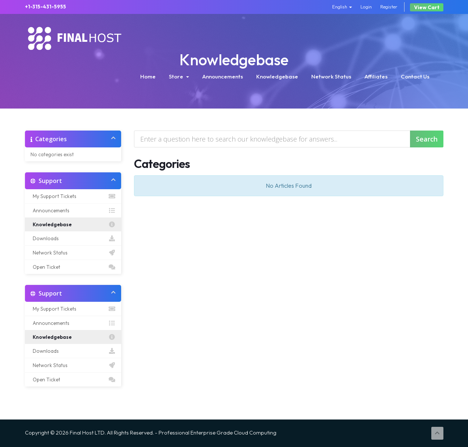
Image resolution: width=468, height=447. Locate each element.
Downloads (73, 238)
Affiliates (376, 76)
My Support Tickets (73, 196)
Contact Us (415, 76)
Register (389, 7)
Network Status (331, 76)
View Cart (426, 7)
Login (366, 7)
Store (179, 76)
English (342, 7)
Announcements (222, 76)
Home (148, 76)
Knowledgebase (277, 76)
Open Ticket (73, 267)
